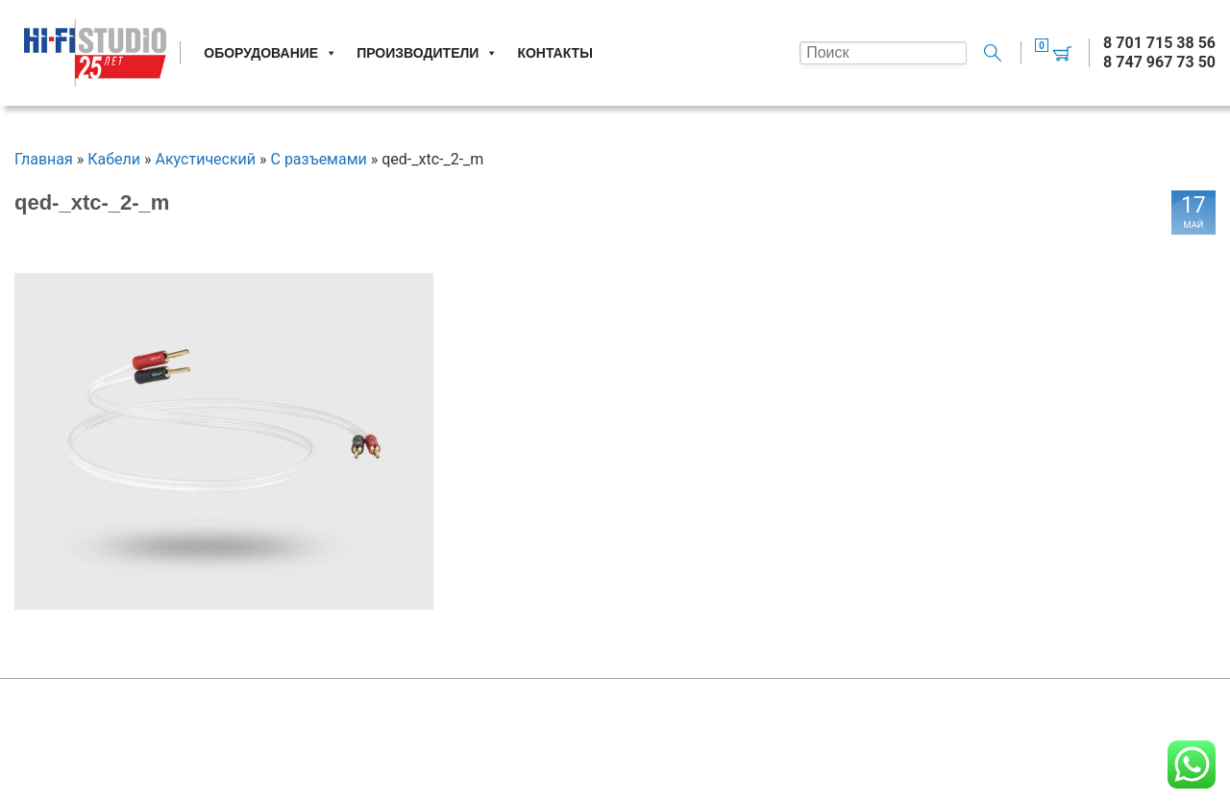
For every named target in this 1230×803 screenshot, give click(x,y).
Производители (427, 53)
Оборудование (270, 53)
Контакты (554, 53)
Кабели (113, 159)
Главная (43, 159)
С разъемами (319, 159)
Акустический (206, 159)
